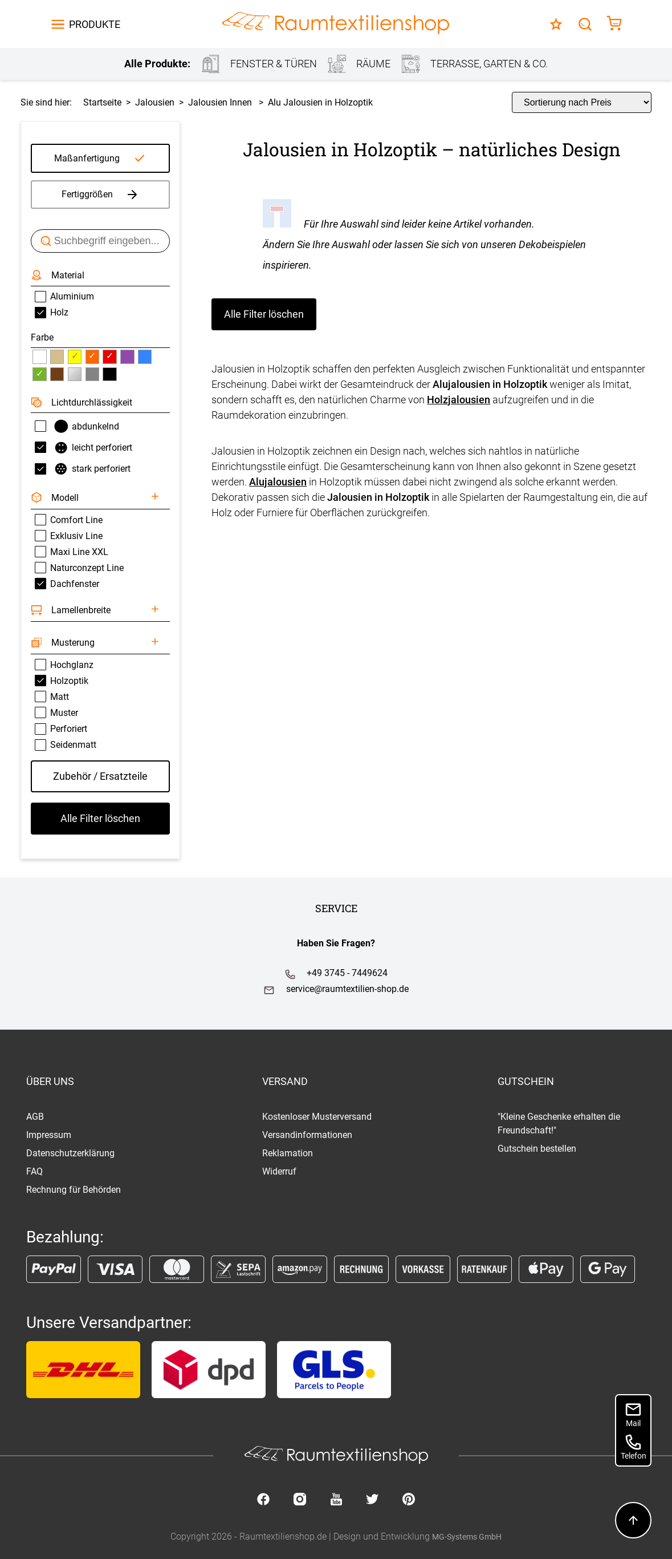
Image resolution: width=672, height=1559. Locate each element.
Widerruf (279, 1171)
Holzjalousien (458, 400)
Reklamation (287, 1153)
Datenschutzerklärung (70, 1153)
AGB (35, 1116)
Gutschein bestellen (537, 1148)
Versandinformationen (307, 1134)
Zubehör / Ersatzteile (100, 776)
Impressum (48, 1134)
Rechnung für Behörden (73, 1189)
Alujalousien (278, 482)
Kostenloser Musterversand (317, 1116)
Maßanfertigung (87, 158)
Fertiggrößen (101, 194)
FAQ (34, 1171)
